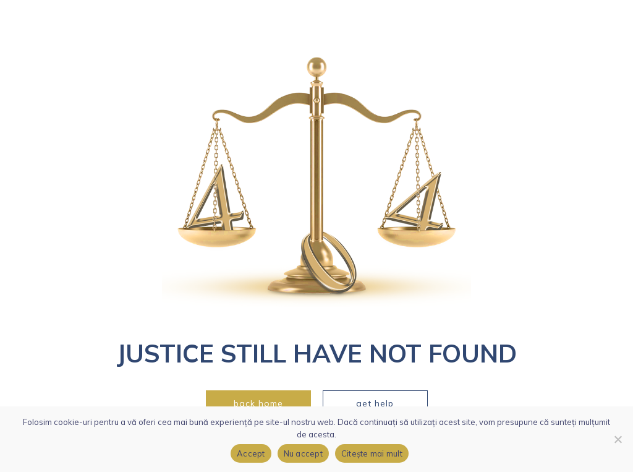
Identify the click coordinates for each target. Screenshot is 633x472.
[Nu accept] (617, 439)
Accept (251, 453)
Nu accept (303, 453)
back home (258, 403)
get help (375, 403)
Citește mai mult (371, 453)
